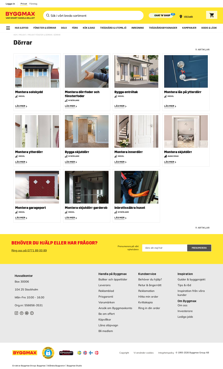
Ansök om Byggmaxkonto (115, 307)
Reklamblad (106, 290)
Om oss (183, 304)
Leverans (104, 284)
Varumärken (106, 301)
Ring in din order (149, 307)
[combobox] (93, 15)
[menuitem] (8, 28)
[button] (48, 352)
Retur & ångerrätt (149, 284)
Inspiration (185, 273)
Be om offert (106, 313)
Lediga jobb (185, 316)
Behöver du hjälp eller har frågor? (54, 242)
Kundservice (147, 273)
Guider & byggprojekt (191, 278)
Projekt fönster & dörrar (40, 35)
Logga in (10, 3)
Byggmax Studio (74, 365)
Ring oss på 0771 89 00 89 (29, 249)
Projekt (23, 35)
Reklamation (146, 290)
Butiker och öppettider (112, 278)
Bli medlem (105, 330)
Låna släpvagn (108, 324)
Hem (15, 35)
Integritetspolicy (166, 352)
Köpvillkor (104, 319)
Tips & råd (184, 284)
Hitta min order (148, 296)
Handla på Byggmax (112, 273)
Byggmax (41, 365)
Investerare (185, 310)
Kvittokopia (145, 301)
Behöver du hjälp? (150, 278)
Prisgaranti (105, 296)
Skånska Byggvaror (56, 365)
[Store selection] (188, 15)
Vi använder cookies (144, 352)
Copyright (124, 352)
